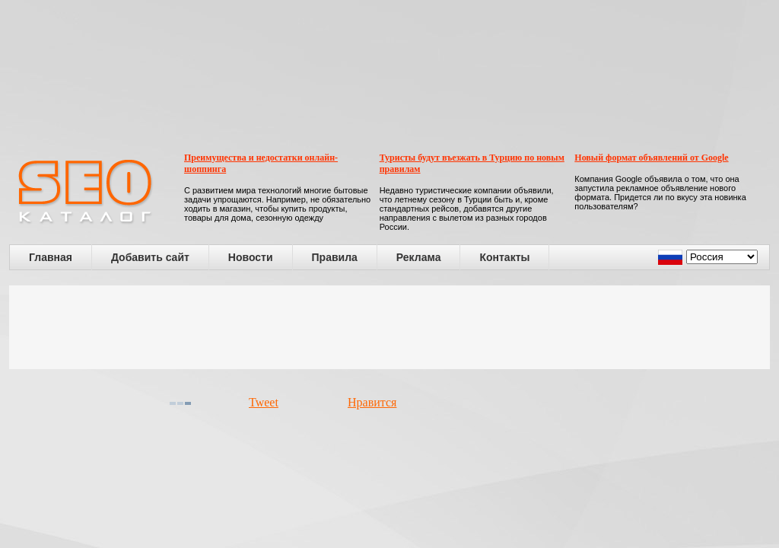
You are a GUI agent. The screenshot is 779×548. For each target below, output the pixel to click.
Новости (250, 257)
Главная (50, 257)
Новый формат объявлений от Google (651, 157)
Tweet (263, 402)
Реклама (418, 257)
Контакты (504, 257)
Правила (335, 257)
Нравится (372, 402)
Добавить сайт (150, 257)
